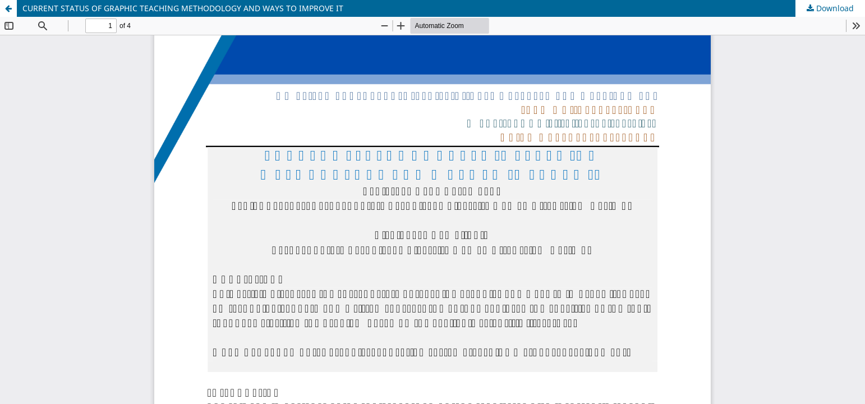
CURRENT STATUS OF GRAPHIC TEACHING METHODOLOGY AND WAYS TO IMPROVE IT (182, 8)
